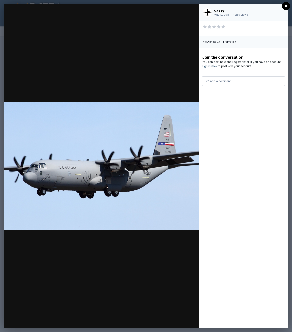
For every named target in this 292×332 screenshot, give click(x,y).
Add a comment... (219, 81)
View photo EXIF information (219, 41)
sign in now (209, 66)
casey (219, 10)
